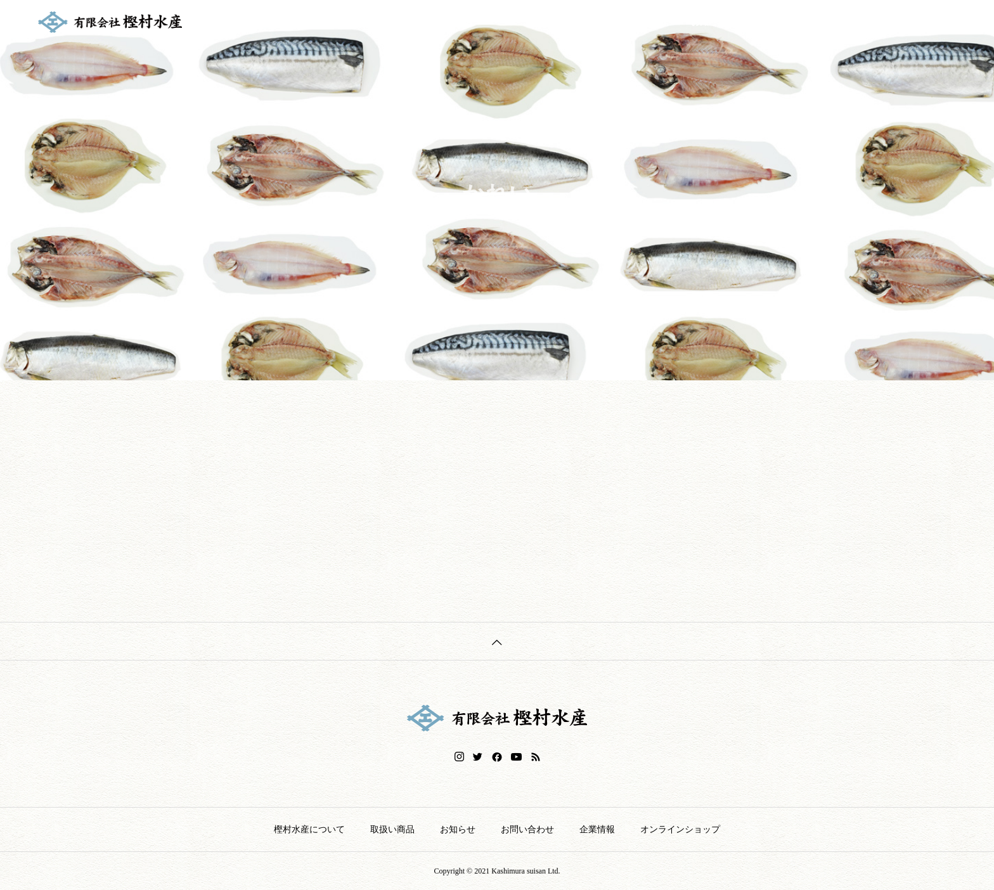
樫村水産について (560, 22)
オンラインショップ (931, 22)
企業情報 (848, 22)
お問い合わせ (778, 22)
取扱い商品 (643, 22)
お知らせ (708, 22)
